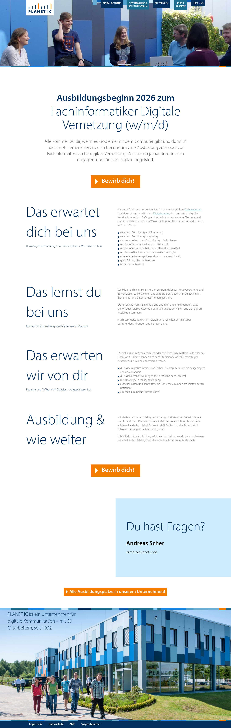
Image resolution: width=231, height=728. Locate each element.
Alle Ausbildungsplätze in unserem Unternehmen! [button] (117, 592)
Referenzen (161, 3)
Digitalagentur (111, 3)
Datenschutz (56, 724)
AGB (71, 724)
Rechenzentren (192, 209)
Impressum (36, 724)
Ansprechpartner (90, 724)
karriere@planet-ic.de (141, 552)
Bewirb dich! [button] (118, 181)
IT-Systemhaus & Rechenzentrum (138, 5)
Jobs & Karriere (181, 5)
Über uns (198, 3)
